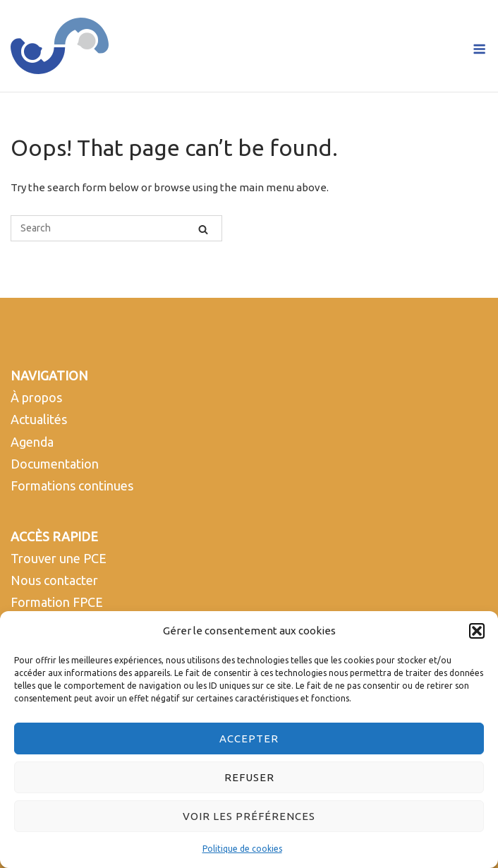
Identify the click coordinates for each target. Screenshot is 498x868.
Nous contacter (54, 580)
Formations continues (72, 485)
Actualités (39, 419)
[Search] (203, 228)
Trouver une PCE (59, 558)
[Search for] (116, 228)
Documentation (55, 464)
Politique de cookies (242, 848)
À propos (36, 397)
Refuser (249, 777)
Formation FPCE (57, 602)
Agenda (32, 442)
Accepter (249, 739)
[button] (477, 631)
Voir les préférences (249, 816)
